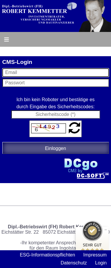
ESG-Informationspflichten (47, 254)
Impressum (95, 254)
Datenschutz (74, 262)
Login (101, 262)
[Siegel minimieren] (106, 230)
